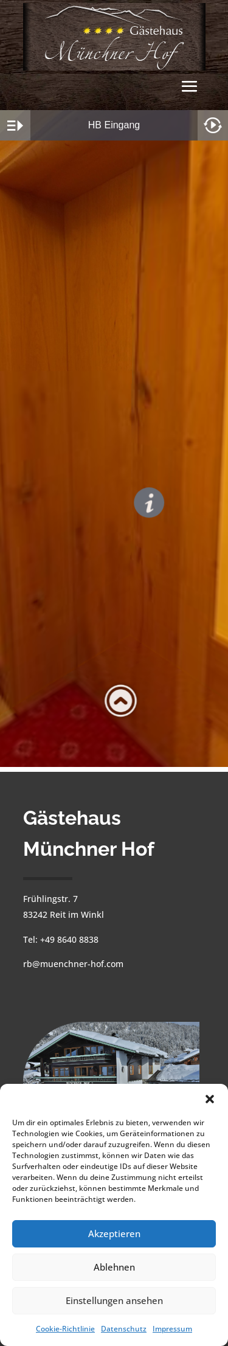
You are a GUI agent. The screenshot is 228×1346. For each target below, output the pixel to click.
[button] (210, 1099)
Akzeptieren (114, 1233)
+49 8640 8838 (69, 939)
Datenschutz (124, 1328)
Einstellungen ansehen (114, 1300)
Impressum (172, 1328)
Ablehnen (114, 1267)
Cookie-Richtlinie (65, 1328)
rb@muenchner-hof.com (73, 964)
